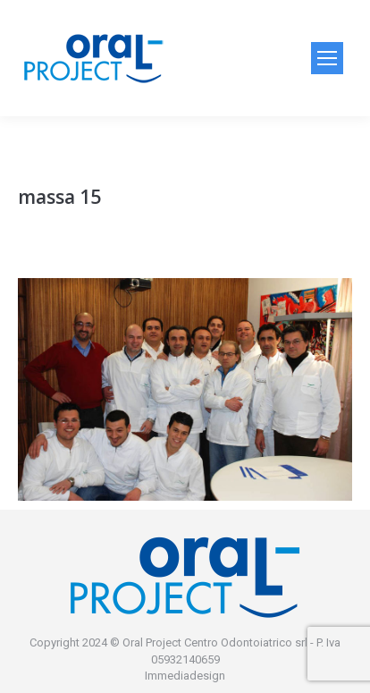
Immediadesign (185, 675)
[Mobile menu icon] (327, 58)
